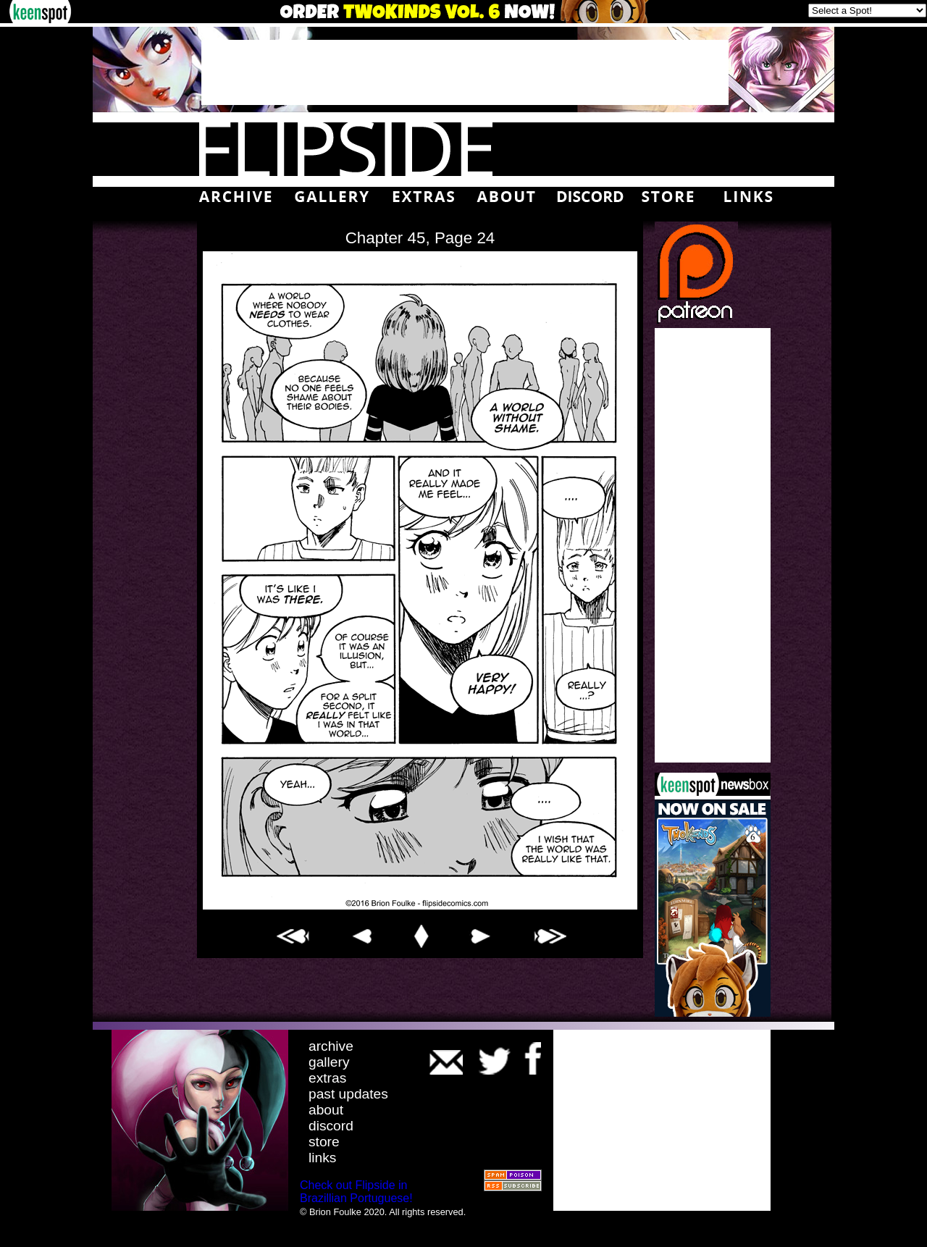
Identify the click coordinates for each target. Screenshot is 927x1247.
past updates (348, 1093)
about (326, 1109)
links (322, 1157)
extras (327, 1078)
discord (331, 1125)
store (324, 1141)
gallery (329, 1062)
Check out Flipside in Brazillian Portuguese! (356, 1191)
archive (331, 1046)
